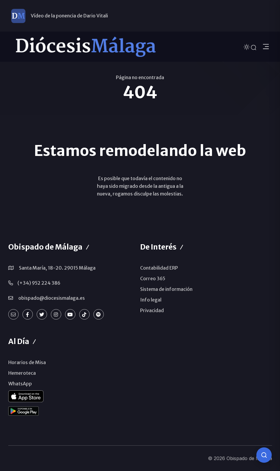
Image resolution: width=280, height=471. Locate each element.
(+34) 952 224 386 (38, 283)
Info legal (150, 300)
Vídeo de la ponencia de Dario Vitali (69, 16)
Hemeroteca (22, 373)
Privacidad (152, 310)
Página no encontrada (140, 77)
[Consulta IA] (264, 455)
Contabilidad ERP (159, 268)
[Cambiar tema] (247, 46)
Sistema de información (166, 289)
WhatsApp (20, 384)
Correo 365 (152, 278)
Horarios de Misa (27, 362)
